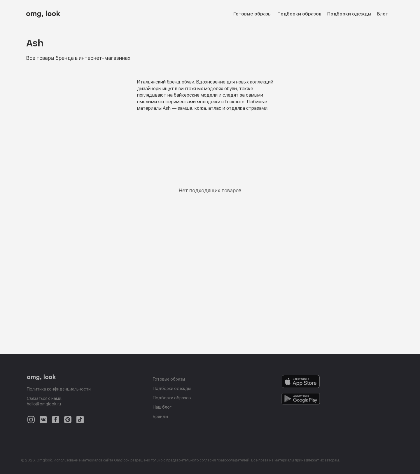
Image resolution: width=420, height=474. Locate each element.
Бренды (160, 416)
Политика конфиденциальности (59, 389)
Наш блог (162, 407)
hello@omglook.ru (44, 404)
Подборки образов (299, 14)
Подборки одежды (349, 14)
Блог (382, 14)
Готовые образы (252, 14)
